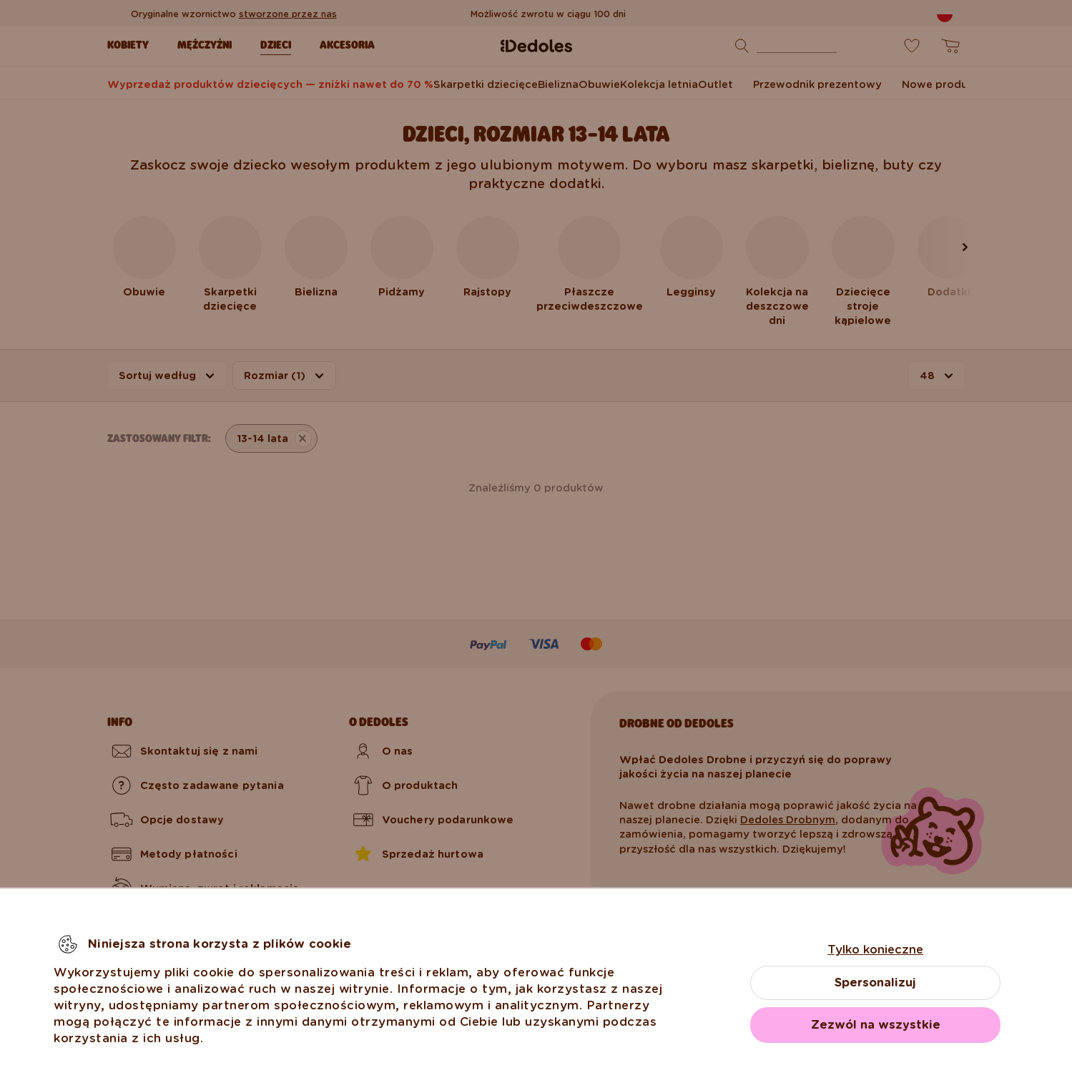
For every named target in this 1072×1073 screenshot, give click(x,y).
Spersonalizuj (875, 982)
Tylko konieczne (875, 949)
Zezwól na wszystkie (875, 1025)
